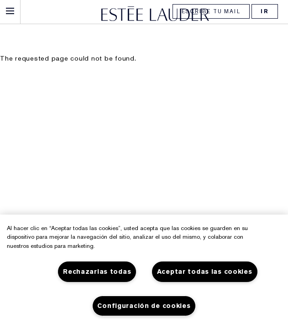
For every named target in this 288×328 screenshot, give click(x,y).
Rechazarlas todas (97, 271)
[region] (144, 271)
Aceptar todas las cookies (204, 271)
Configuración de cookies (143, 306)
